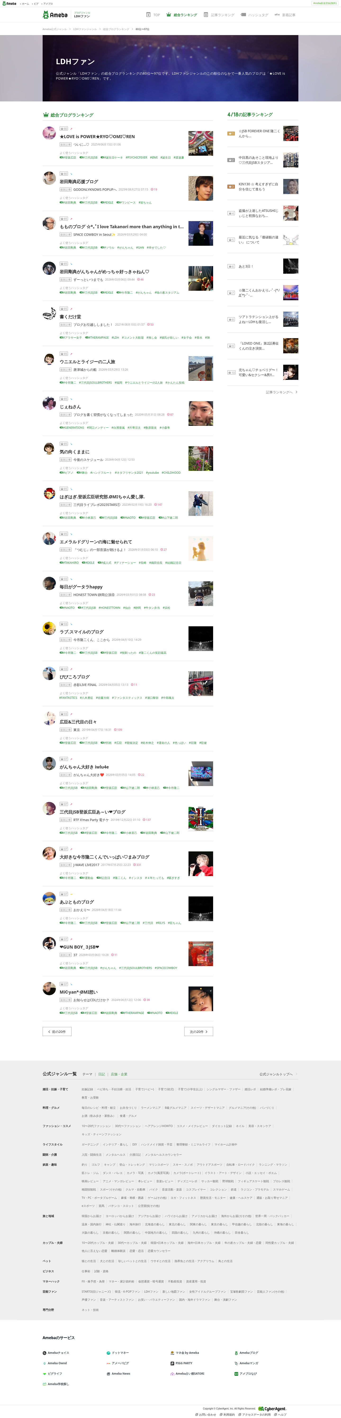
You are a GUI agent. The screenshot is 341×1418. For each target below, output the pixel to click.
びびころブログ (75, 677)
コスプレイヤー (196, 1189)
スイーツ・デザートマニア (208, 1108)
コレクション (218, 1189)
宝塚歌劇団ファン (241, 1292)
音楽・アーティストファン (117, 1300)
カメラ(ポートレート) (187, 1173)
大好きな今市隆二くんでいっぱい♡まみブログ (104, 857)
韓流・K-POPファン (127, 1292)
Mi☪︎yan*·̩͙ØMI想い (79, 992)
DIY (134, 1144)
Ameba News (120, 1374)
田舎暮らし (242, 1233)
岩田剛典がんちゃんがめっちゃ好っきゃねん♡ (104, 271)
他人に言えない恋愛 (94, 1251)
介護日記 (135, 1155)
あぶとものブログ (77, 902)
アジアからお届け (149, 1216)
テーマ (87, 1074)
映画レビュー (90, 1181)
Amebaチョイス (58, 1353)
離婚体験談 (118, 1251)
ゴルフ (95, 1165)
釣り (84, 1165)
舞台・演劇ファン (225, 1300)
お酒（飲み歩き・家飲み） (99, 1116)
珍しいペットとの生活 (132, 1261)
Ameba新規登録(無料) (325, 3)
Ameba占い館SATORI (189, 1374)
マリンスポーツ (159, 1165)
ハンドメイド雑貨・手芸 (156, 1144)
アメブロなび (247, 1374)
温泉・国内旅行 (92, 1224)
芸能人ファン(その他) (270, 1292)
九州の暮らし (201, 1233)
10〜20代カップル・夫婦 (98, 1243)
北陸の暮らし (264, 1224)
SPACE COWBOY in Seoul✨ (94, 234)
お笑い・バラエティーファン (156, 1300)
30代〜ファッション (128, 1126)
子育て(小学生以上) (190, 1089)
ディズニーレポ (187, 1181)
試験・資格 (101, 1271)
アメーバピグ (120, 1363)
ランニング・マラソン (273, 1165)
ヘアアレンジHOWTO (159, 1126)
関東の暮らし (198, 1224)
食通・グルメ (128, 1116)
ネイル (240, 1126)
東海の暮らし (285, 1224)
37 (75, 955)
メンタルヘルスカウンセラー (163, 1155)
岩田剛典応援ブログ (79, 181)
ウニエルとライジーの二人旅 (87, 361)
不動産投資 (175, 1281)
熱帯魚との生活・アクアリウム (194, 1261)
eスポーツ (88, 1206)
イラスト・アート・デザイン (223, 1173)
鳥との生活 (225, 1261)
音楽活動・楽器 (172, 1189)
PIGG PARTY (183, 1363)
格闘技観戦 (89, 1189)
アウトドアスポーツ (209, 1165)
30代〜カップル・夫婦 (132, 1243)
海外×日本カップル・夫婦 (204, 1243)
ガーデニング (90, 1144)
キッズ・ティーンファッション (101, 1134)
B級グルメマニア (176, 1108)
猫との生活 (89, 1261)
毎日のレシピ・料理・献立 (99, 1108)
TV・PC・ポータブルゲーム (99, 1198)
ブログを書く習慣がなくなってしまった (103, 414)
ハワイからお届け (176, 1216)
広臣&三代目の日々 (78, 722)
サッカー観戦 (209, 1181)
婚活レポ (250, 1089)
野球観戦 (228, 1181)
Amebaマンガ (248, 1363)
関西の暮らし (132, 1233)
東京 (76, 729)
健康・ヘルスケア (241, 1198)
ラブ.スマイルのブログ (81, 632)
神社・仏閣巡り (116, 1224)
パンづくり (267, 1108)
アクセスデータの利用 (254, 1414)
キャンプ (109, 1165)
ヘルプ (280, 1414)
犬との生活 (107, 1261)
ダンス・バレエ (113, 1173)
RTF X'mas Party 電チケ (91, 820)
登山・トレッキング (132, 1165)
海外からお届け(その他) (236, 1216)
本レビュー (145, 1181)
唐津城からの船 (85, 369)
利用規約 (227, 1414)
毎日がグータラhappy (81, 587)
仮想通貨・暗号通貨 (151, 1281)
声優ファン (89, 1300)
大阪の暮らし (90, 1233)
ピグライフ (54, 1374)
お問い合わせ (205, 1414)
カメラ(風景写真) (158, 1173)
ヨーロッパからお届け (120, 1216)
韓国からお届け (92, 1216)
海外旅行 (135, 1224)
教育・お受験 (90, 1097)
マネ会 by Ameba (186, 1353)
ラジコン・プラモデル (255, 1189)
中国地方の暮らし (156, 1233)
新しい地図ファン (173, 1292)
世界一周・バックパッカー (272, 1216)
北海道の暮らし (155, 1224)
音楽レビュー (164, 1181)
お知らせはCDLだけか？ (91, 1000)
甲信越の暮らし (242, 1224)
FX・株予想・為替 (93, 1281)
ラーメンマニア (151, 1108)
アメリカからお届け (204, 1216)
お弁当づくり (128, 1108)
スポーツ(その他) (110, 1189)
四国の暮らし (180, 1233)
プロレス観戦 (281, 1181)
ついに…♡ (81, 144)
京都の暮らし (111, 1233)
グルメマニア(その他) (242, 1108)
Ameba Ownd (57, 1363)
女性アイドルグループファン (207, 1292)
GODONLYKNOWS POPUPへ (95, 189)
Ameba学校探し (58, 1384)
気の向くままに (75, 451)
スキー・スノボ (183, 1165)
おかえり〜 (81, 910)
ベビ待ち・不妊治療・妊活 (114, 1089)
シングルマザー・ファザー (223, 1089)
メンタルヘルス (116, 1155)
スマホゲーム (281, 1189)
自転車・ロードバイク (240, 1165)
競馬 (101, 1206)
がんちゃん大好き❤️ (88, 775)
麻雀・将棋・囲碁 (132, 1198)
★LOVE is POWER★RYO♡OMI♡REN (97, 136)
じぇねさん (70, 406)
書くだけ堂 (70, 316)
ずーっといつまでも (88, 279)
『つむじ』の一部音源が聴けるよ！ (99, 549)
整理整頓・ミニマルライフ (193, 1144)
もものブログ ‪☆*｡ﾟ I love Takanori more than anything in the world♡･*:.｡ (136, 226)
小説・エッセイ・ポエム (261, 1173)
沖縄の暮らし (222, 1233)
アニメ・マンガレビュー (118, 1181)
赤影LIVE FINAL (85, 684)
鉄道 (234, 1189)
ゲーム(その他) (157, 1198)
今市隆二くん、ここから (91, 639)
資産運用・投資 (196, 1281)
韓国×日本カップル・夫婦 (167, 1243)
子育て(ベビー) (144, 1089)
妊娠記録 (87, 1089)
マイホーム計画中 (226, 1144)
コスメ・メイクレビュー (192, 1126)
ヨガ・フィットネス (183, 1198)
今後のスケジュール (88, 459)
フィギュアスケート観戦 (253, 1181)
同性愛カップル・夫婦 (279, 1243)
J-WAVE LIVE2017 (86, 865)
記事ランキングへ (282, 392)
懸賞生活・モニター (213, 1198)
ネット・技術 (90, 1310)
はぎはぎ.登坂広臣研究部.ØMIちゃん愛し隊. (102, 497)
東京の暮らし (219, 1224)
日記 (101, 1074)
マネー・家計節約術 (121, 1281)
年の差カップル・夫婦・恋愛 (242, 1243)
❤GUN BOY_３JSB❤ (79, 947)
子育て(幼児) (166, 1089)
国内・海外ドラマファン (194, 1300)
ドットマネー (120, 1353)
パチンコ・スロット (121, 1206)
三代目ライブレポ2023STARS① (96, 504)
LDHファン (75, 61)
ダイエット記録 (222, 1126)
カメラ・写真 (135, 1173)
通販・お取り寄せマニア (272, 1198)
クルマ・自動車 (135, 1189)
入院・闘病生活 (92, 1155)
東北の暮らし (177, 1224)
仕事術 (86, 1271)
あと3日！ (246, 266)
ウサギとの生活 (160, 1261)
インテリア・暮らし (115, 1144)
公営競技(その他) (149, 1206)
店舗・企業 (119, 1074)
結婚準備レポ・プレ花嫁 (275, 1089)
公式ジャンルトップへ (279, 1074)
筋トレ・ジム (90, 1173)
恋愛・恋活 (137, 1251)
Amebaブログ (248, 1353)
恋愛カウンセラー (159, 1251)
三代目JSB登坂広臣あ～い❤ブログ (92, 812)
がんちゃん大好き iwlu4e (84, 767)
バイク (153, 1189)
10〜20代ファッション (96, 1126)
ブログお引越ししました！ (93, 324)
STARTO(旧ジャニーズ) (96, 1292)
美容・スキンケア (259, 1126)
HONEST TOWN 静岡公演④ (94, 594)
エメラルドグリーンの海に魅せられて (96, 542)
